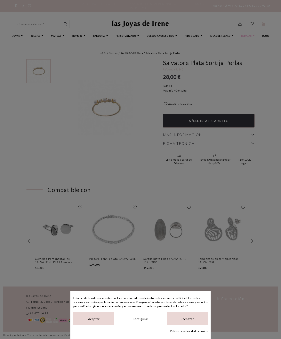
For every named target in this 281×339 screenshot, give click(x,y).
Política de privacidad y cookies (189, 331)
